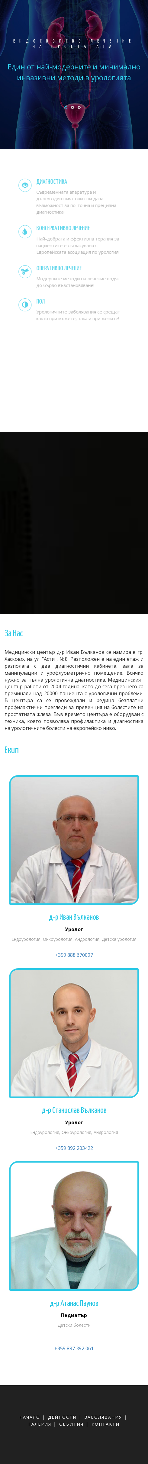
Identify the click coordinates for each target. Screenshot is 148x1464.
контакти (106, 1424)
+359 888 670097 (74, 955)
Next (134, 110)
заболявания (103, 1417)
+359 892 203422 (74, 1148)
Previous (73, 110)
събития (71, 1424)
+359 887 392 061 (74, 1348)
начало (29, 1417)
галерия (39, 1424)
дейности (62, 1417)
